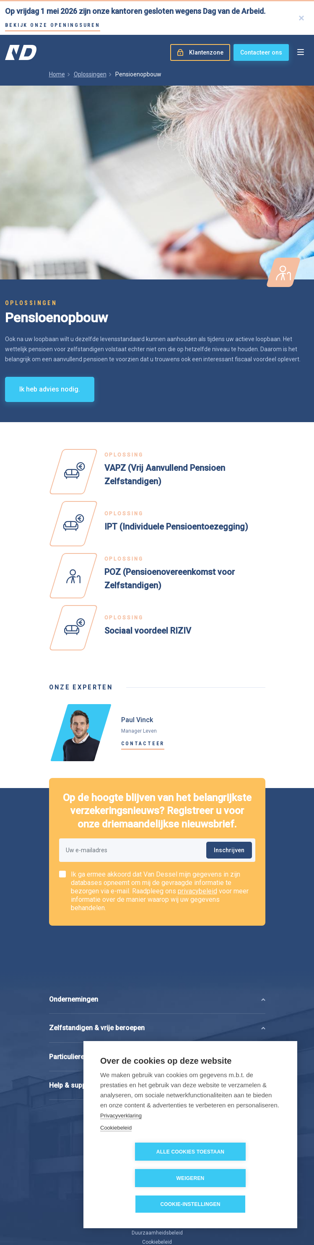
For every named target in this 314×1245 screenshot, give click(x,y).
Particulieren (68, 1014)
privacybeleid (197, 891)
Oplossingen (90, 74)
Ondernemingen (73, 957)
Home (57, 74)
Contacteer (143, 743)
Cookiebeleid (116, 1154)
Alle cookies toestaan (142, 1178)
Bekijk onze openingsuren (52, 25)
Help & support (72, 1042)
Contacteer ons (261, 52)
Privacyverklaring (121, 1141)
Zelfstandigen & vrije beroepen (97, 985)
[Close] (301, 18)
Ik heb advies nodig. (49, 389)
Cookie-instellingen (190, 1204)
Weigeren (239, 1178)
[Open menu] (300, 52)
